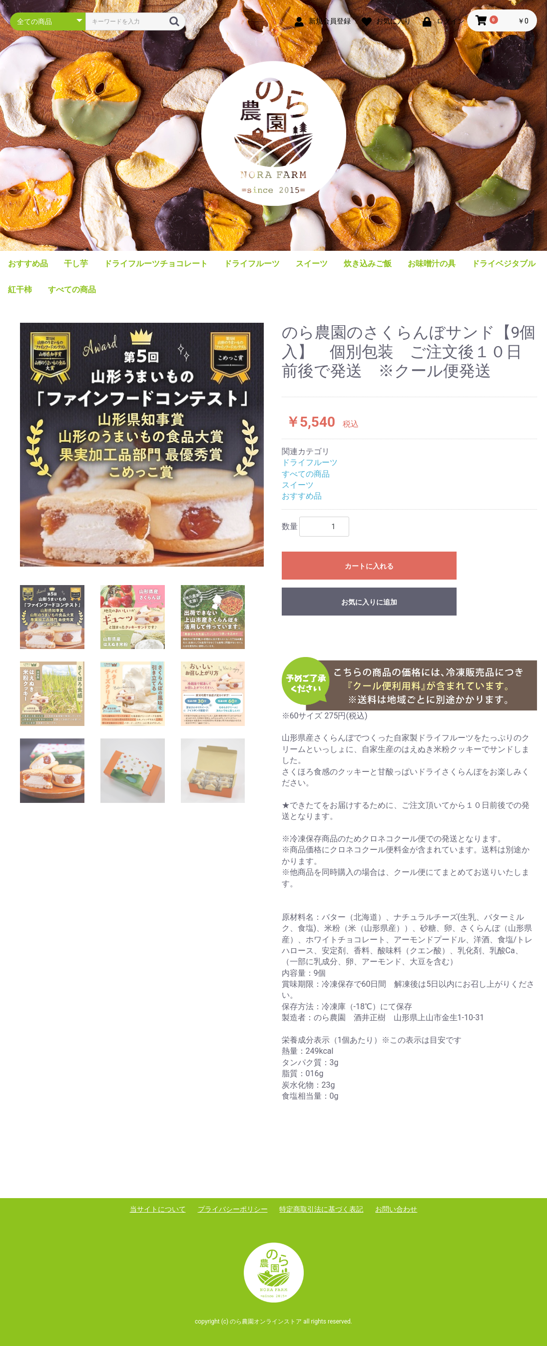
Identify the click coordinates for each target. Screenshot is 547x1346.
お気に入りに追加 (369, 602)
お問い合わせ (396, 1209)
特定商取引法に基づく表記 (321, 1209)
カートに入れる (369, 566)
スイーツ (312, 263)
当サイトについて (158, 1209)
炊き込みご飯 (368, 263)
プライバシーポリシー (233, 1209)
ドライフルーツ (252, 263)
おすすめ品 (28, 263)
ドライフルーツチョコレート (156, 263)
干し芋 (76, 263)
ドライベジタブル (504, 263)
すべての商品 (72, 289)
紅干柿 (20, 289)
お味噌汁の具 (432, 263)
